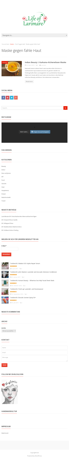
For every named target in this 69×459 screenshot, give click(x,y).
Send (4, 365)
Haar (3, 187)
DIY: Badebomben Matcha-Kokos (12, 227)
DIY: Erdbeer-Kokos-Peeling (10, 230)
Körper (4, 194)
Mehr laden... (24, 132)
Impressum (5, 433)
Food (3, 180)
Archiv (4, 328)
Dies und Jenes (6, 173)
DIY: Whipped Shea (7, 223)
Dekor (3, 170)
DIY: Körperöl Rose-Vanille (9, 220)
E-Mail (4, 246)
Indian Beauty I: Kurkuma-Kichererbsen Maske (45, 62)
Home (12, 44)
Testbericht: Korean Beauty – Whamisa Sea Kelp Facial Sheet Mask (32, 280)
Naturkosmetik (6, 197)
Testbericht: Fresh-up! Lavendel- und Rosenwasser (26, 289)
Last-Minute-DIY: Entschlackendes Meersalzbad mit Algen (19, 216)
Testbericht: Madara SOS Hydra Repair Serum (25, 263)
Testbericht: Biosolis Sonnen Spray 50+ (23, 297)
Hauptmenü (5, 190)
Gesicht (4, 183)
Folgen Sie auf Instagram (40, 132)
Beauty (5, 62)
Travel (3, 201)
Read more (29, 81)
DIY (2, 177)
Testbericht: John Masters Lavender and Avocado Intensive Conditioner (33, 272)
